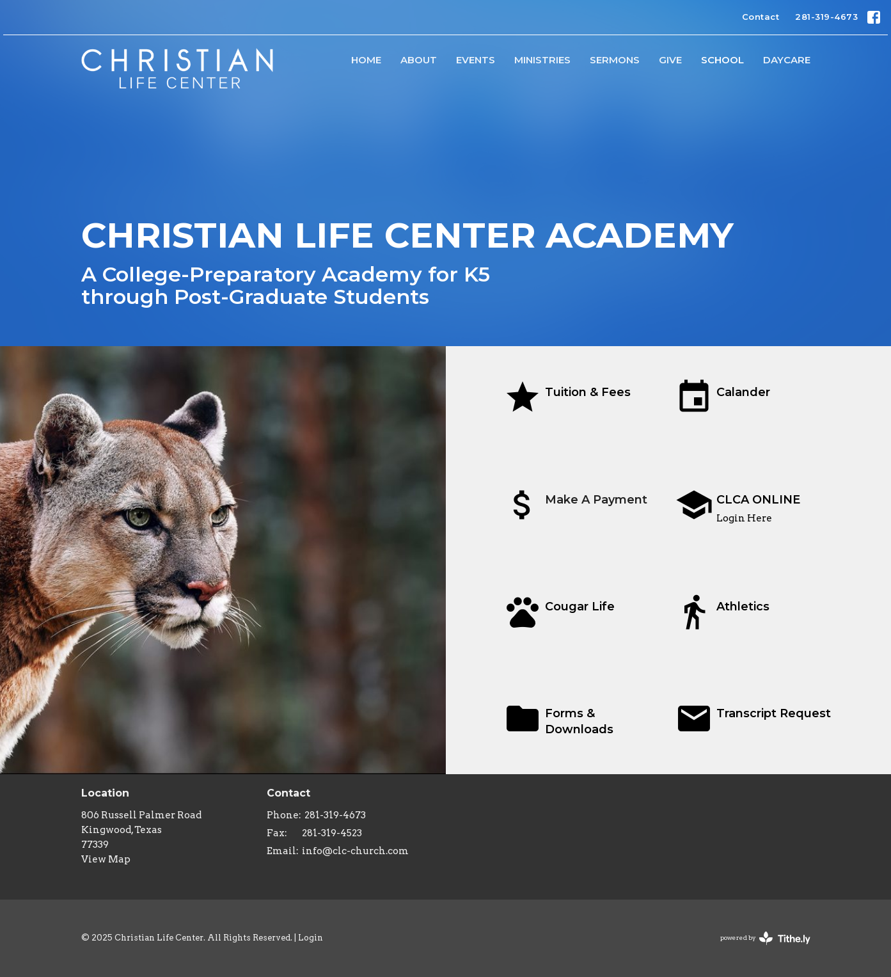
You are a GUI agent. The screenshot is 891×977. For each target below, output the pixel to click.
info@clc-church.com (355, 851)
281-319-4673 (826, 17)
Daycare (786, 60)
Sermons (615, 60)
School (722, 60)
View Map (105, 859)
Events (475, 60)
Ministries (542, 60)
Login (310, 937)
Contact (761, 17)
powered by (765, 938)
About (418, 60)
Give (670, 60)
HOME (366, 60)
